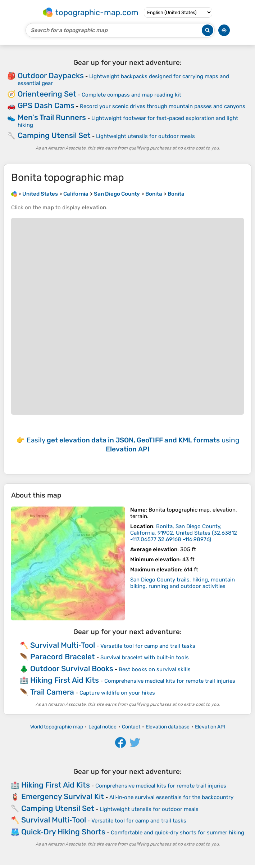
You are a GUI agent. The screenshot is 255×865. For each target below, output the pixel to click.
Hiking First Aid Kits (64, 680)
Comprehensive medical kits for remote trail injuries (169, 681)
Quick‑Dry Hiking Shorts (63, 831)
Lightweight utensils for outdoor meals (145, 136)
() (183, 533)
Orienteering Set (47, 93)
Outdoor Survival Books (71, 668)
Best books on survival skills (155, 669)
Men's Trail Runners (52, 117)
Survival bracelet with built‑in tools (144, 657)
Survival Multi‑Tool (62, 645)
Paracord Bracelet (62, 656)
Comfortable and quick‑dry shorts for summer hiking (177, 832)
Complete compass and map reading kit (131, 95)
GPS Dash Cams (46, 105)
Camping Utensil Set (54, 135)
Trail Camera (52, 691)
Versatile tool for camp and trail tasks (147, 646)
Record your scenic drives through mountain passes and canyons (162, 106)
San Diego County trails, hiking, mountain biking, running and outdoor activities (182, 582)
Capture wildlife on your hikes (117, 693)
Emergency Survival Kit (62, 796)
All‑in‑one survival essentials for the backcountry (171, 797)
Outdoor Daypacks (51, 75)
